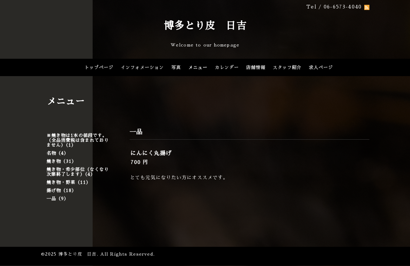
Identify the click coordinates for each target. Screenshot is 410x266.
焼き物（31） (61, 161)
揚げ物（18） (61, 190)
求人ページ (321, 67)
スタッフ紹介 (287, 67)
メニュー (197, 67)
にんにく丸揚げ (151, 153)
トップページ (99, 67)
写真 (176, 67)
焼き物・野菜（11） (68, 182)
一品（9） (57, 199)
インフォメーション (142, 67)
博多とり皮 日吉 (205, 26)
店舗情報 (255, 67)
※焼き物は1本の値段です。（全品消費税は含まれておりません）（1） (77, 140)
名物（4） (57, 153)
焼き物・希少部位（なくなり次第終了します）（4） (77, 172)
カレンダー (227, 67)
